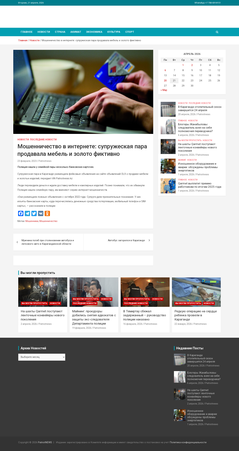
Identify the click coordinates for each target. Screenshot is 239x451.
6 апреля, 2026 (186, 135)
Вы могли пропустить (189, 140)
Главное (27, 31)
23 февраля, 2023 (27, 161)
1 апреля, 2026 (186, 174)
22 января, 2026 (183, 324)
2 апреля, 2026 (186, 154)
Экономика (94, 31)
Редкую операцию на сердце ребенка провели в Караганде (195, 315)
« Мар (164, 90)
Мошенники (31, 221)
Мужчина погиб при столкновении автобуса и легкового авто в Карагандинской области (48, 242)
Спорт (129, 31)
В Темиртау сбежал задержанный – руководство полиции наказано (144, 315)
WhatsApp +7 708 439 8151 (208, 2)
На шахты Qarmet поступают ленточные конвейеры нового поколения (197, 147)
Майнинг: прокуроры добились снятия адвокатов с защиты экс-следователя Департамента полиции (94, 317)
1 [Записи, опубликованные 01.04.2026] (183, 65)
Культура (113, 31)
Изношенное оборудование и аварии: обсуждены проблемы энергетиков (198, 167)
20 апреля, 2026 (187, 114)
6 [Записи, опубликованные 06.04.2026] (165, 70)
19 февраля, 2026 (81, 328)
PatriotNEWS (37, 15)
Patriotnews (45, 161)
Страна (60, 31)
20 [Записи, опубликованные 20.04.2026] (165, 80)
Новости (44, 31)
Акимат (75, 31)
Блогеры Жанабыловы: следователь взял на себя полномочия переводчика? (195, 128)
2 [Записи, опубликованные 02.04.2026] (192, 65)
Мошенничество (48, 221)
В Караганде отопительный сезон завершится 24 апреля (199, 108)
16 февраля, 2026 (132, 324)
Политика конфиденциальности (188, 442)
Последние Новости (43, 139)
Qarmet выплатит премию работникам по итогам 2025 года (199, 185)
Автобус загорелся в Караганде (126, 240)
